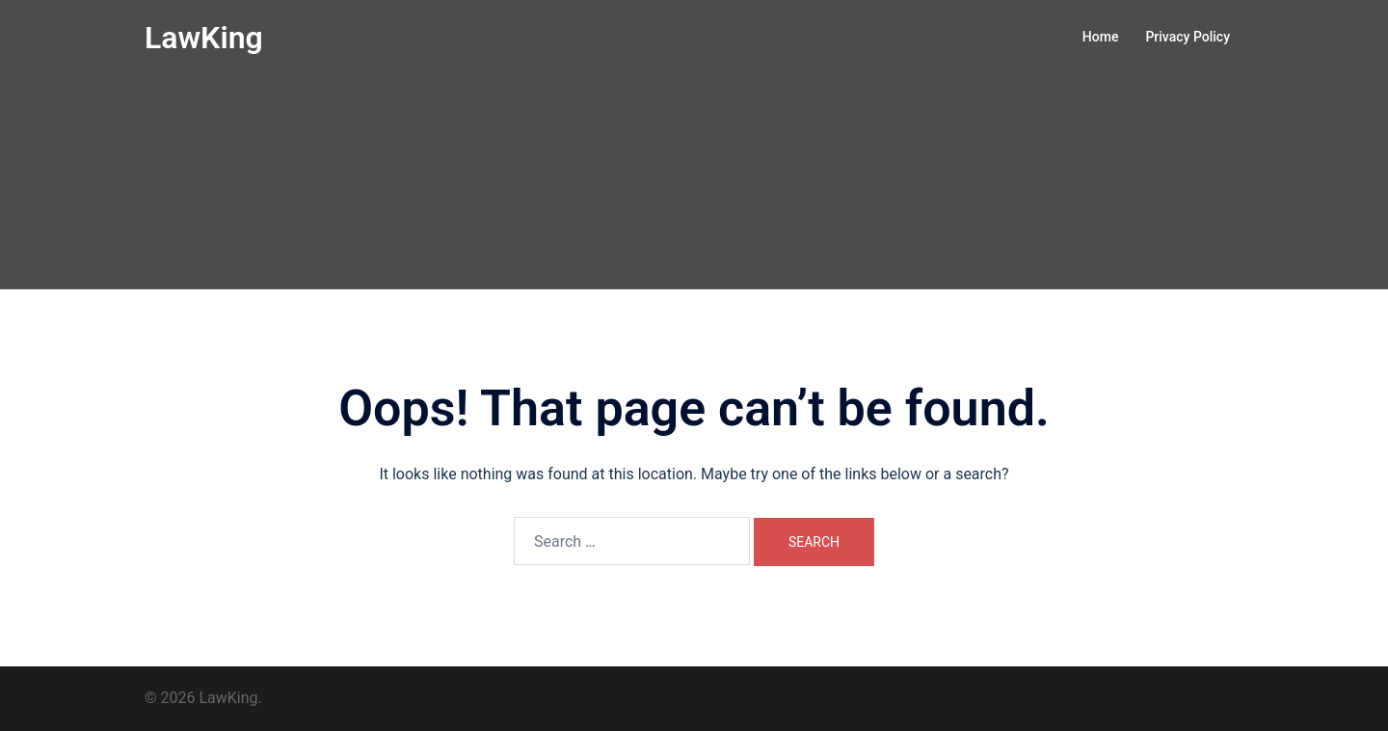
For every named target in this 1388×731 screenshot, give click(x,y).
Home (1100, 36)
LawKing (204, 37)
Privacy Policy (1187, 36)
